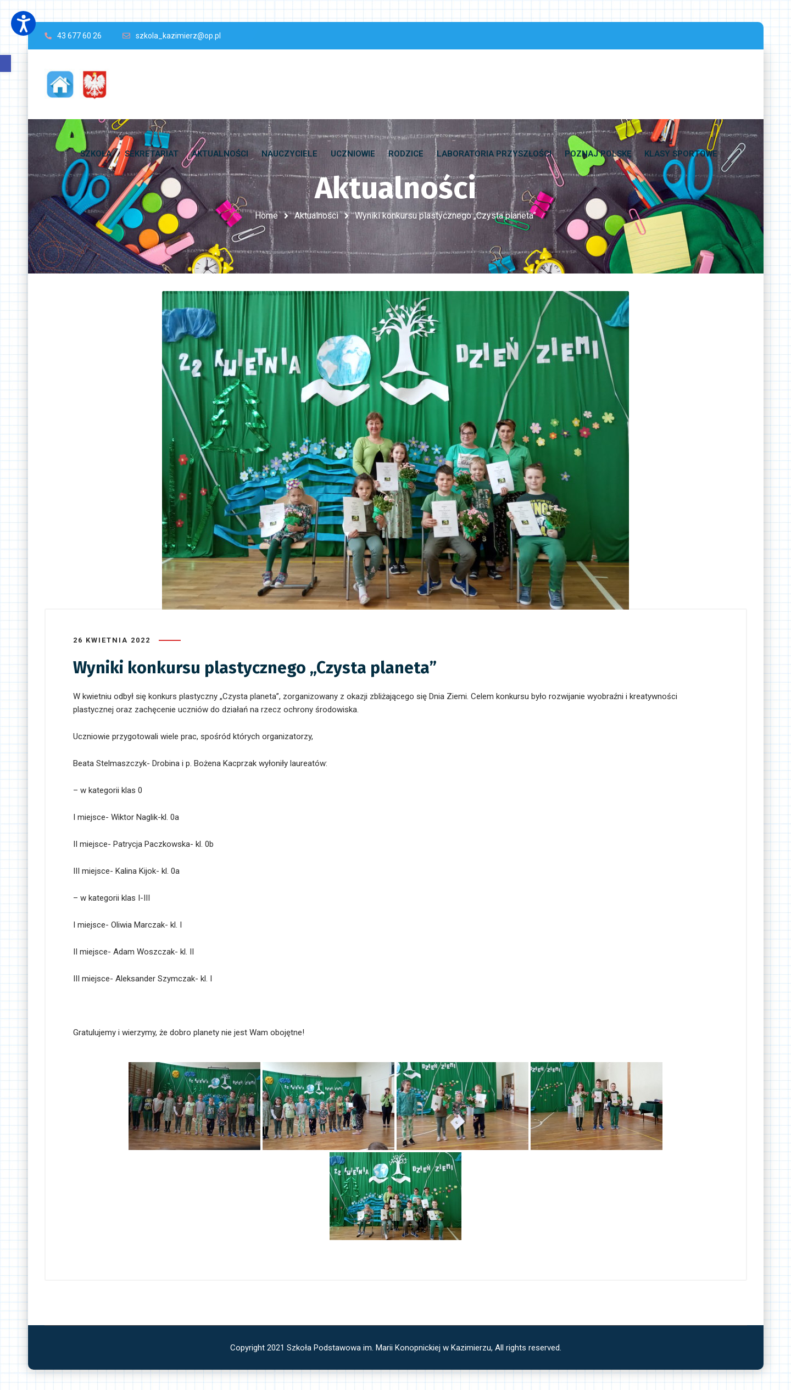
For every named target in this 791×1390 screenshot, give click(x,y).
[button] (5, 63)
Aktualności (316, 215)
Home (266, 215)
